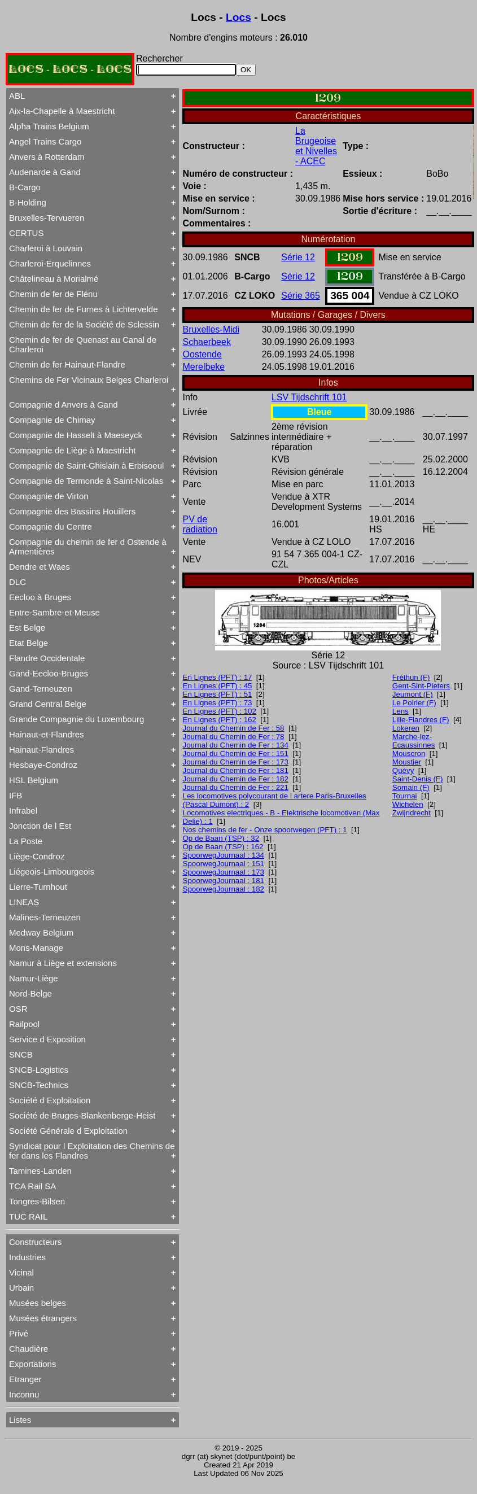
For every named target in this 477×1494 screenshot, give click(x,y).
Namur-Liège (33, 978)
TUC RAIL (28, 1216)
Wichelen (407, 804)
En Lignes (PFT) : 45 (217, 686)
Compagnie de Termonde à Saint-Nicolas (86, 481)
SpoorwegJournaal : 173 (224, 872)
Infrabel (23, 810)
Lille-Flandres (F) (420, 719)
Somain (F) (411, 787)
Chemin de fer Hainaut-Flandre (67, 364)
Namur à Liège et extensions (63, 963)
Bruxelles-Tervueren (46, 217)
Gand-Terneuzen (40, 688)
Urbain (21, 1287)
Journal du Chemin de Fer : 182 (235, 779)
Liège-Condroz (36, 856)
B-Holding (27, 202)
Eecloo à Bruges (40, 597)
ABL (17, 96)
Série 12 (298, 257)
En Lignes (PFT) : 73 (217, 702)
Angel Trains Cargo (45, 141)
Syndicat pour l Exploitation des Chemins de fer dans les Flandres (92, 1150)
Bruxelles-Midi (211, 329)
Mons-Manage (36, 948)
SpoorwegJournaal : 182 (224, 889)
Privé (18, 1333)
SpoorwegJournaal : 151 (224, 863)
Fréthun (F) (411, 677)
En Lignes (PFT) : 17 (217, 677)
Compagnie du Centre (50, 526)
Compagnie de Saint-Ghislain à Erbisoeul (86, 465)
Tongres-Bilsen (37, 1201)
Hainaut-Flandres (41, 749)
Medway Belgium (41, 932)
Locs (238, 17)
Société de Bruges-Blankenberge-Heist (82, 1115)
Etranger (25, 1379)
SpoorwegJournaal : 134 (224, 855)
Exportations (32, 1364)
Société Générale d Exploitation (68, 1130)
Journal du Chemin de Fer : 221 (235, 787)
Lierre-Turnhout (38, 887)
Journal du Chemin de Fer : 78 (234, 736)
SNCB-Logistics (38, 1069)
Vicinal (21, 1272)
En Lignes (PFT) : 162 (219, 719)
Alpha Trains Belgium (49, 126)
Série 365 (300, 295)
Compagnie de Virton (49, 496)
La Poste (25, 841)
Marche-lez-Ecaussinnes (413, 740)
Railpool (24, 1024)
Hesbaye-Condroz (43, 765)
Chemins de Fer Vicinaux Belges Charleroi (88, 380)
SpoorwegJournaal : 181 (224, 880)
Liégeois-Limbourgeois (51, 871)
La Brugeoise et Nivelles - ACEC (316, 146)
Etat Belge (28, 643)
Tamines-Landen (40, 1171)
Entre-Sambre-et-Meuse (54, 612)
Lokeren (405, 728)
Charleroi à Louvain (45, 248)
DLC (17, 582)
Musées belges (37, 1303)
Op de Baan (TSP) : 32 (221, 838)
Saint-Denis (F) (417, 779)
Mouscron (409, 753)
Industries (27, 1257)
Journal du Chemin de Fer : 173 (235, 762)
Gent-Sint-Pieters (421, 686)
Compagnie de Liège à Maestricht (72, 450)
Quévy (403, 770)
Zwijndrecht (411, 813)
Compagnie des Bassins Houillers (72, 511)
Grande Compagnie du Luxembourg (76, 719)
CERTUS (26, 233)
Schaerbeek (207, 342)
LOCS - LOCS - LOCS (70, 69)
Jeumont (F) (412, 694)
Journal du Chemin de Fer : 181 (235, 770)
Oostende (202, 354)
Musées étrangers (43, 1318)
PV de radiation (200, 524)
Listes (20, 1420)
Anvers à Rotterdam (46, 156)
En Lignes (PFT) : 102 (219, 711)
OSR (18, 1009)
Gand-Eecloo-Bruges (48, 673)
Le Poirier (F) (414, 702)
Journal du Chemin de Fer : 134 (235, 745)
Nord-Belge (30, 993)
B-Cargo (25, 187)
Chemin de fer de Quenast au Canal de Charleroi (82, 344)
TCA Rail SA (32, 1186)
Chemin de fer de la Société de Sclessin (84, 324)
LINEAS (24, 902)
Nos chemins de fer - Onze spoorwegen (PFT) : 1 (265, 829)
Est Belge (27, 627)
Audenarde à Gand (45, 172)
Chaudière (28, 1348)
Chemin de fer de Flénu (53, 294)
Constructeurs (35, 1242)
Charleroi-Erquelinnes (50, 263)
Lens (400, 711)
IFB (15, 795)
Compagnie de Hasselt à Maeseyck (75, 435)
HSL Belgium (33, 780)
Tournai (404, 796)
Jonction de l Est (40, 826)
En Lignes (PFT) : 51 (217, 694)
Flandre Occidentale (47, 658)
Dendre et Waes (39, 566)
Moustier (406, 762)
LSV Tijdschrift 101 (309, 397)
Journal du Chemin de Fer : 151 (235, 753)
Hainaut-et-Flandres (46, 734)
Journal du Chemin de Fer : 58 (234, 728)
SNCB (21, 1054)
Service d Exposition (47, 1039)
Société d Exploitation (49, 1100)
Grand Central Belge (47, 704)
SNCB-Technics (38, 1085)
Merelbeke (204, 367)
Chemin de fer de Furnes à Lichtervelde (83, 309)
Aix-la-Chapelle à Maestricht (62, 111)
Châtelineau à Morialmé (53, 278)
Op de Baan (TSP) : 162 (223, 846)
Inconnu (24, 1394)
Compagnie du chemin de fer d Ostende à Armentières (88, 546)
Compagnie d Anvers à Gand (63, 404)
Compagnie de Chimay (52, 420)
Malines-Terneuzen (45, 917)
